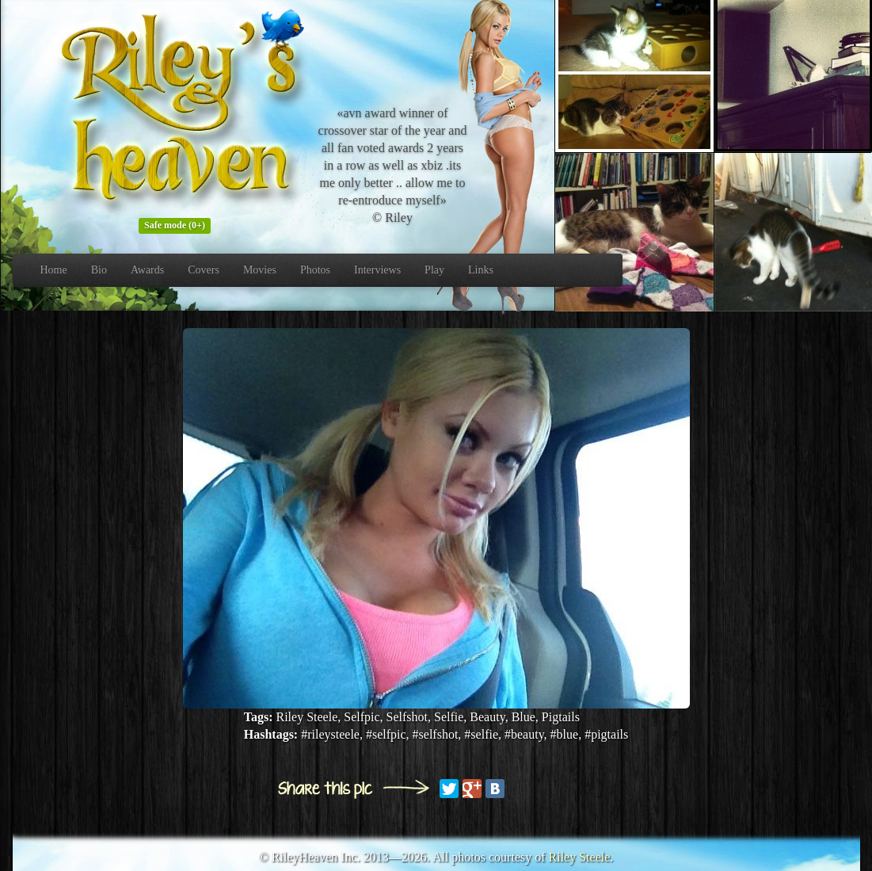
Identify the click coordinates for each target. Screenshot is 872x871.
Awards (147, 270)
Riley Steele (580, 857)
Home (53, 270)
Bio (99, 270)
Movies (259, 270)
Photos (315, 270)
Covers (203, 270)
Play (434, 270)
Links (480, 270)
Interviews (377, 270)
